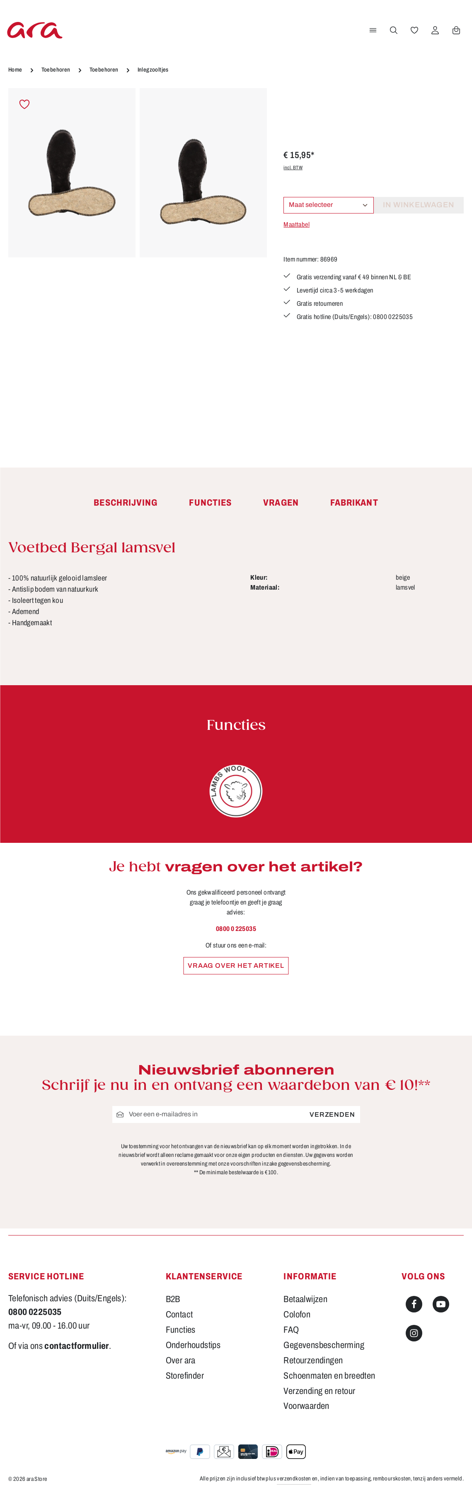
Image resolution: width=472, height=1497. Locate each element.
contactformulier (76, 1346)
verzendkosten (294, 1478)
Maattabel (296, 224)
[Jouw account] (435, 30)
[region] (137, 260)
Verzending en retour (319, 1391)
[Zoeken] (393, 30)
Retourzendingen (313, 1360)
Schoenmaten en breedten (329, 1376)
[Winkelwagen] (456, 30)
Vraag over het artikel (236, 965)
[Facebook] (414, 1304)
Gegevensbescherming (323, 1345)
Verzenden (332, 1114)
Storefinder (185, 1376)
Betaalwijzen (305, 1299)
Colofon (296, 1314)
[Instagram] (414, 1333)
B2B (173, 1299)
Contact (179, 1314)
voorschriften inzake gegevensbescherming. (280, 1164)
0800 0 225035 (236, 928)
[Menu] (373, 30)
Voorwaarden (306, 1406)
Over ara (181, 1360)
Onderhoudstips (193, 1345)
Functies (181, 1330)
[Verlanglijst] (414, 30)
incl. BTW (293, 167)
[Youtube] (441, 1304)
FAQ (291, 1330)
